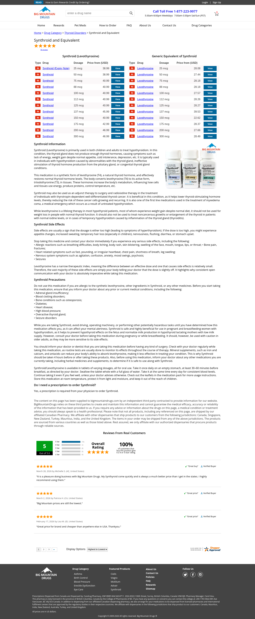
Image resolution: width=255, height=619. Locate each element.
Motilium (115, 581)
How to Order (107, 25)
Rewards (58, 25)
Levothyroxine (145, 68)
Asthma (78, 573)
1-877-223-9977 (175, 11)
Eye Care (78, 589)
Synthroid (48, 74)
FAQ (129, 25)
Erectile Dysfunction (84, 585)
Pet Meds (80, 25)
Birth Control (81, 577)
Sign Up (217, 2)
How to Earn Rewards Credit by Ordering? (67, 2)
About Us (145, 25)
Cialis (113, 573)
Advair (114, 585)
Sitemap (150, 588)
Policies (150, 577)
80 (44, 50)
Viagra (114, 577)
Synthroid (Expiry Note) (56, 68)
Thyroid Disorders (75, 33)
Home (41, 25)
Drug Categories (202, 25)
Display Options (75, 549)
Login (205, 2)
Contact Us (169, 25)
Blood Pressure (82, 581)
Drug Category (53, 33)
